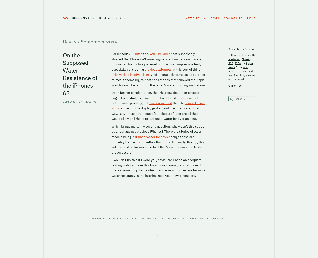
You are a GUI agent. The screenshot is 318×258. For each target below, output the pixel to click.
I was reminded (160, 103)
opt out (232, 79)
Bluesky (246, 59)
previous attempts (158, 69)
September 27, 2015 (79, 101)
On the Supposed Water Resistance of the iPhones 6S (80, 74)
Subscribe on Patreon (241, 49)
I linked (137, 54)
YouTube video (160, 54)
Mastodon (234, 59)
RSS (230, 63)
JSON (238, 63)
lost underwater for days (150, 137)
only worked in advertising (131, 75)
